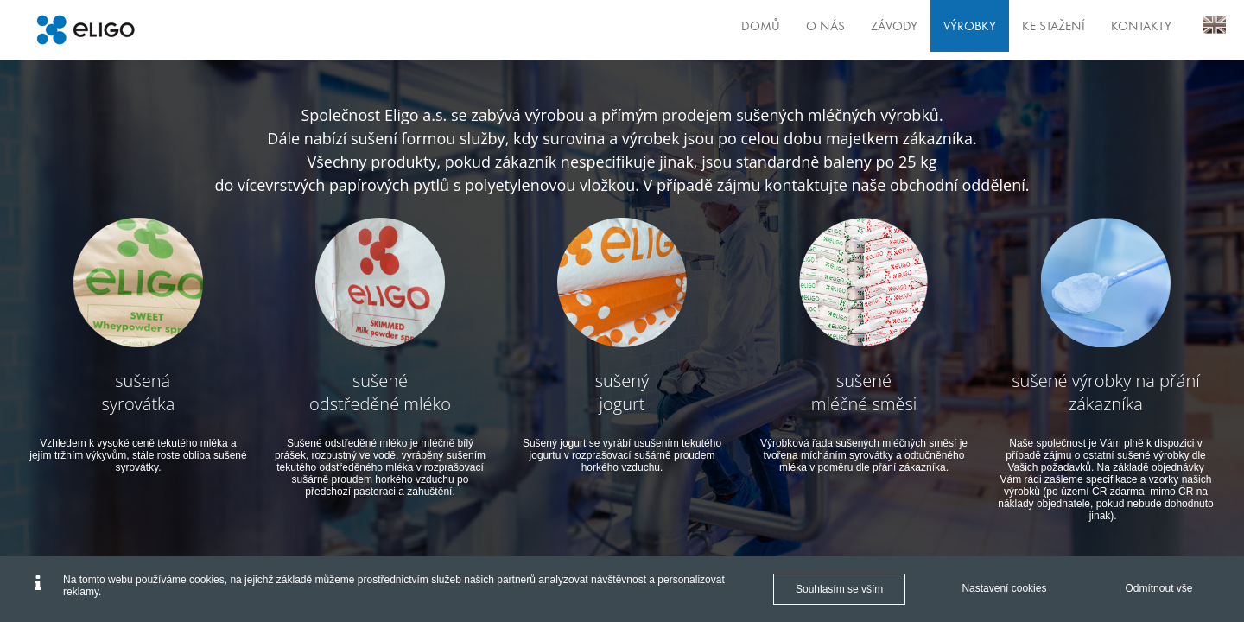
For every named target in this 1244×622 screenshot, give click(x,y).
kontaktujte (806, 185)
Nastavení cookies (1004, 588)
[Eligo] (85, 30)
